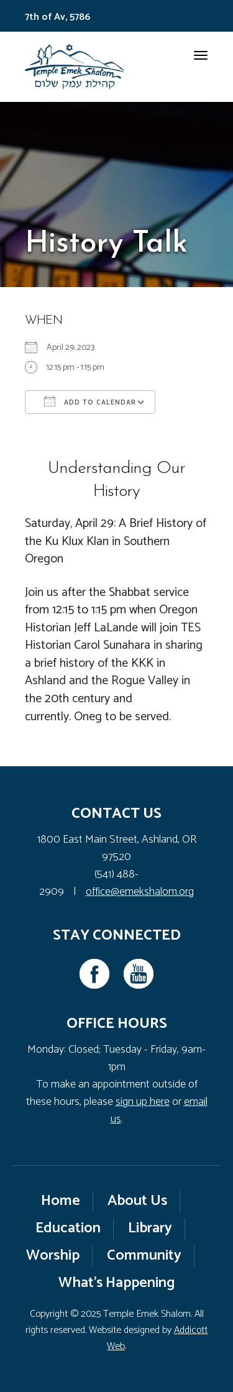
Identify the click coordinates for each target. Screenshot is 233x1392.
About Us (137, 1201)
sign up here (143, 1101)
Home (60, 1201)
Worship (53, 1255)
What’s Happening (116, 1283)
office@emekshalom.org (140, 891)
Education (68, 1228)
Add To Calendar (90, 402)
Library (150, 1228)
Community (144, 1255)
